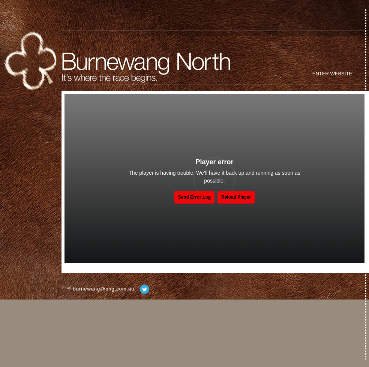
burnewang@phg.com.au (104, 289)
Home (30, 64)
